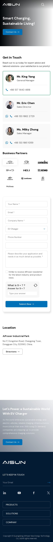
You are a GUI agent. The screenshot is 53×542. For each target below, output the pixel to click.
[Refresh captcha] (35, 285)
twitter (48, 493)
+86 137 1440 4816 (20, 89)
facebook (34, 493)
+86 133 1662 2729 (24, 116)
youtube (19, 493)
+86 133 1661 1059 (23, 142)
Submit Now (25, 304)
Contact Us (11, 32)
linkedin (4, 493)
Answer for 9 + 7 (16, 288)
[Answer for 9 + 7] (22, 293)
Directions (11, 351)
